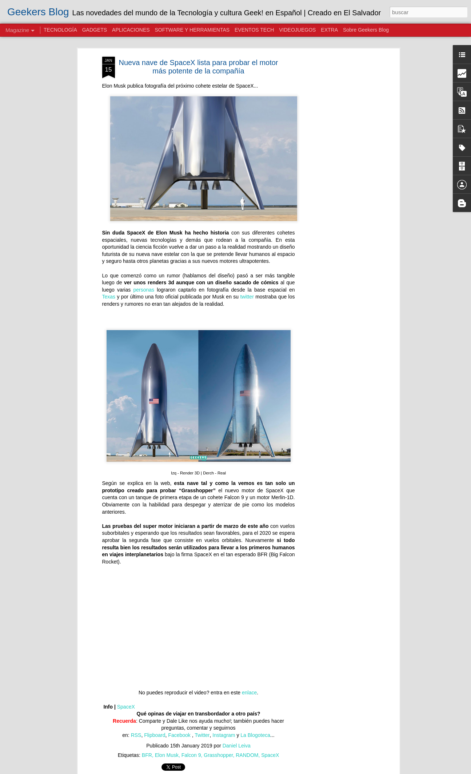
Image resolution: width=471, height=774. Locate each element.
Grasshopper (218, 755)
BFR (147, 755)
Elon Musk (167, 755)
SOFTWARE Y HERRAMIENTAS (192, 30)
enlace (249, 692)
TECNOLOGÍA (60, 30)
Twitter (202, 735)
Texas (109, 297)
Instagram (223, 735)
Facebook (180, 735)
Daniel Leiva (237, 746)
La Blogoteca (255, 735)
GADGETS (94, 30)
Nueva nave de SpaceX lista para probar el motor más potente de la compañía (198, 67)
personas (143, 290)
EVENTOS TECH (254, 30)
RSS (136, 735)
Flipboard (154, 735)
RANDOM (247, 755)
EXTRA (329, 30)
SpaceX (126, 707)
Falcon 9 (191, 755)
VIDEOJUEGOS (297, 30)
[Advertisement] (335, 171)
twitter (247, 297)
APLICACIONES (130, 30)
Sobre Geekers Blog (366, 30)
